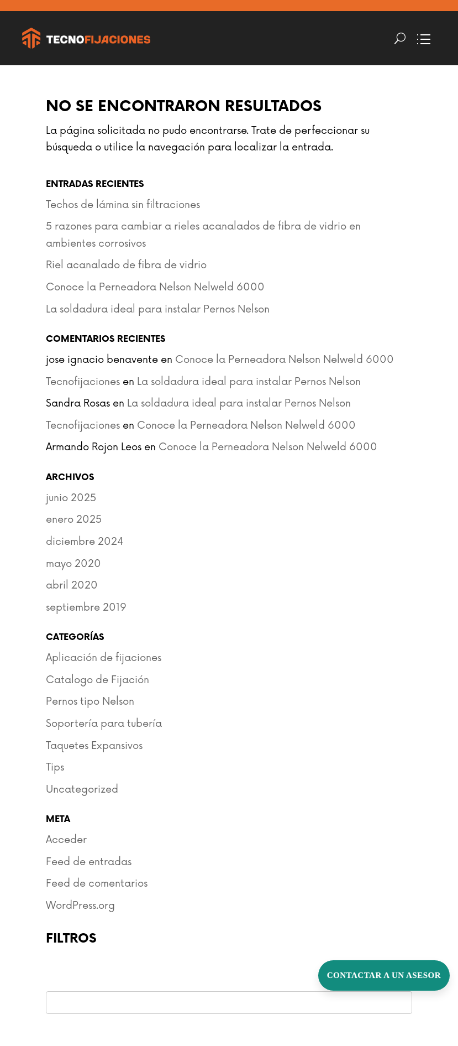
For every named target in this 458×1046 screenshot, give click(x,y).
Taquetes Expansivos (94, 746)
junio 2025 (71, 498)
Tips (55, 767)
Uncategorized (82, 789)
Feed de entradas (88, 862)
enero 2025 (74, 519)
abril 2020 (72, 585)
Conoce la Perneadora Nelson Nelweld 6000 (155, 287)
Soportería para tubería (104, 723)
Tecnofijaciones (83, 382)
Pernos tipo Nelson (90, 701)
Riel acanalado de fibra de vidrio (126, 265)
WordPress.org (80, 905)
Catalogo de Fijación (97, 680)
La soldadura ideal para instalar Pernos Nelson (158, 309)
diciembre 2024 (84, 541)
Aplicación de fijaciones (103, 658)
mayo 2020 (73, 564)
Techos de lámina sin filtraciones (123, 205)
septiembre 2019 (86, 607)
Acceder (66, 840)
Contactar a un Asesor (384, 975)
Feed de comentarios (97, 883)
